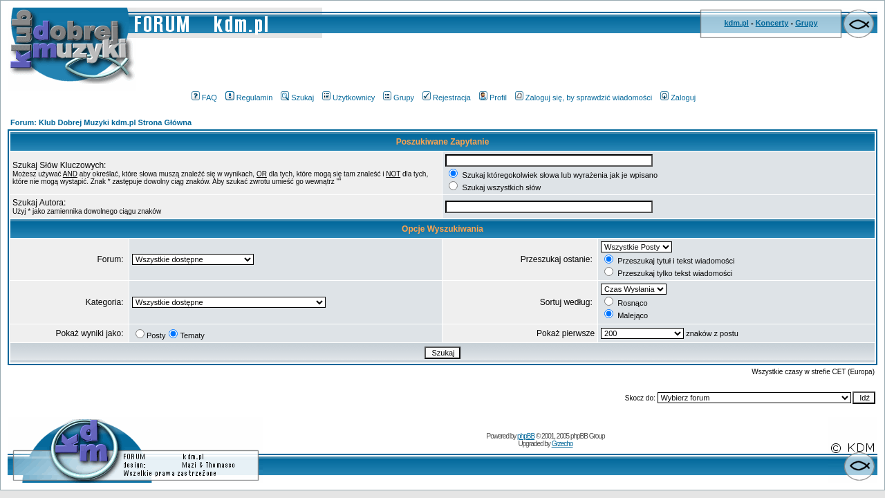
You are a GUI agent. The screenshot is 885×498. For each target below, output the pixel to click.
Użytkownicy (348, 97)
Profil (493, 97)
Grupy (806, 23)
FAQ (204, 97)
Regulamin (249, 97)
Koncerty (772, 23)
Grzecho (562, 444)
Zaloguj (678, 97)
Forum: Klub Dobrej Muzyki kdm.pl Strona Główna (101, 122)
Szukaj (297, 97)
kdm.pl (736, 23)
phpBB (525, 436)
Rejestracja (446, 97)
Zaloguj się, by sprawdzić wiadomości (583, 97)
